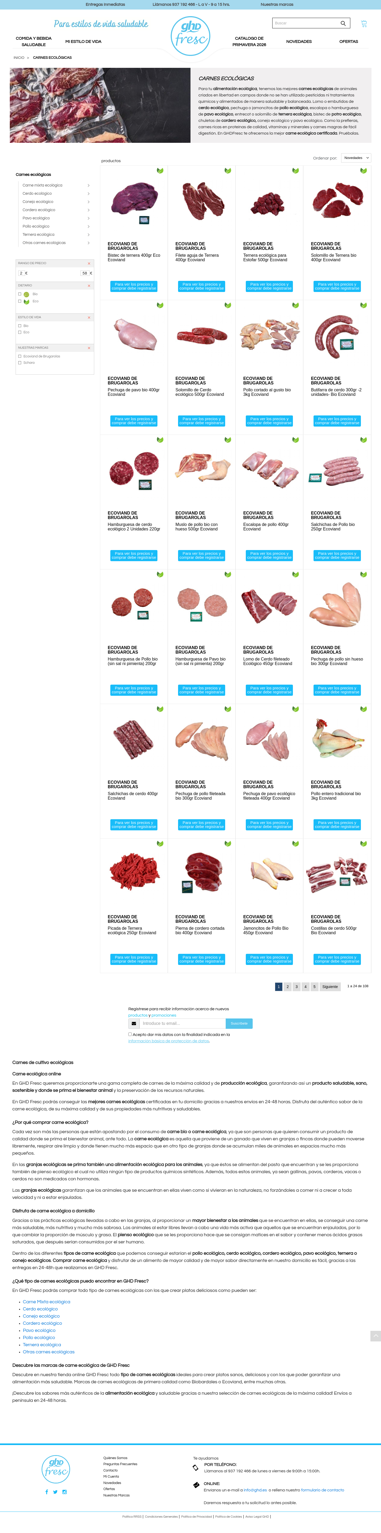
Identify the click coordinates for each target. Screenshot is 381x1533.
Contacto (110, 1470)
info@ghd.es (256, 1490)
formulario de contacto (322, 1490)
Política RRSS (132, 1516)
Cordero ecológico (39, 210)
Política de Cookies (228, 1516)
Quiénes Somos (115, 1458)
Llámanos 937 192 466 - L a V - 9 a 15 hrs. (191, 4)
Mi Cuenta (111, 1476)
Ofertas (109, 1489)
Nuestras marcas (277, 4)
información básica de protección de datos (168, 1041)
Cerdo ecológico (37, 194)
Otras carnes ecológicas (44, 243)
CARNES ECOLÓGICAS (52, 58)
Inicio (19, 58)
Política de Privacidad (196, 1516)
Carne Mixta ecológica (46, 1301)
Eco (31, 302)
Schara (29, 363)
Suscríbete (239, 1023)
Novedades (112, 1483)
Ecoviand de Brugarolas (42, 356)
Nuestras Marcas (116, 1495)
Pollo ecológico (36, 226)
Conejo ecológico (38, 202)
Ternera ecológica (39, 235)
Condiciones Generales (161, 1516)
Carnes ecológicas (33, 174)
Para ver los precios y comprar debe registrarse (134, 286)
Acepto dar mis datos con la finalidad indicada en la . (179, 1038)
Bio (31, 295)
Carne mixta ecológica (42, 185)
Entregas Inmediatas (105, 4)
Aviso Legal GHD (257, 1516)
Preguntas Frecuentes (120, 1464)
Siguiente (330, 987)
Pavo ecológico (36, 218)
